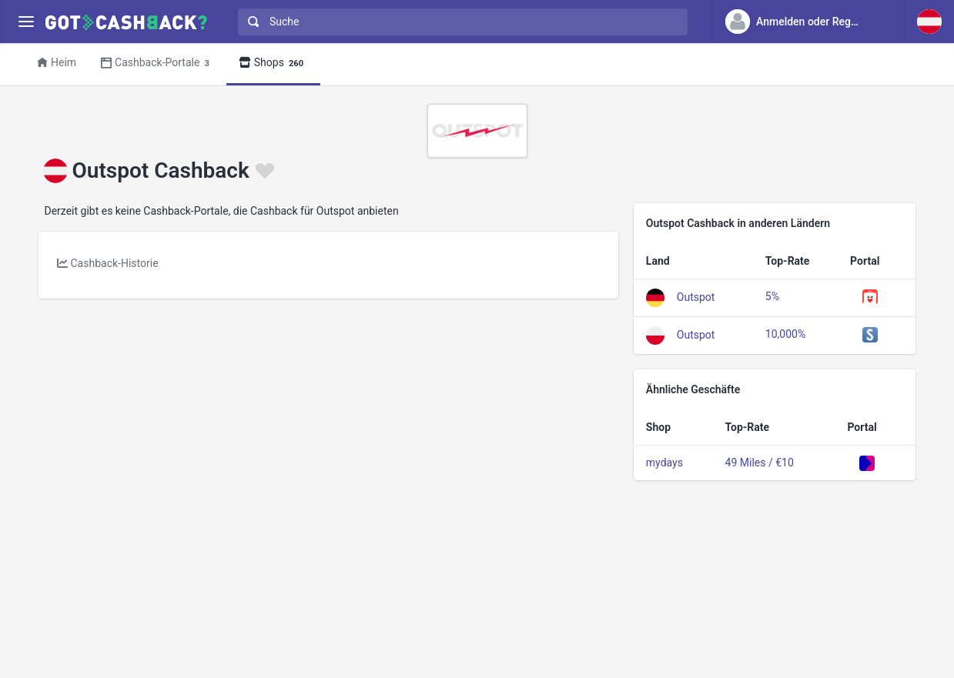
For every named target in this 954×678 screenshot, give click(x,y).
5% (772, 296)
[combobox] (459, 22)
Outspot (696, 296)
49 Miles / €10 (759, 462)
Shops (273, 63)
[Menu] (25, 21)
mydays (664, 462)
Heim (56, 62)
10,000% (785, 334)
